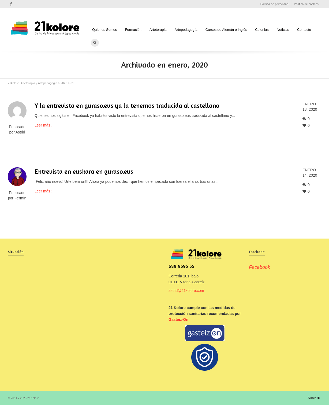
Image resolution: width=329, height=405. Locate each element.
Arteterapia (158, 30)
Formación (133, 30)
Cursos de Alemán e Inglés (226, 30)
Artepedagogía (186, 30)
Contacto (304, 30)
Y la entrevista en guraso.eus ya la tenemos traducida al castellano (127, 105)
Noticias (283, 30)
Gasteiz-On (178, 319)
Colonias (262, 30)
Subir (314, 398)
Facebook (11, 4)
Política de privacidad (274, 4)
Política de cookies (306, 4)
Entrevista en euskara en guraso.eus (84, 171)
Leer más (42, 125)
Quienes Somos (104, 30)
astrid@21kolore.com (186, 290)
